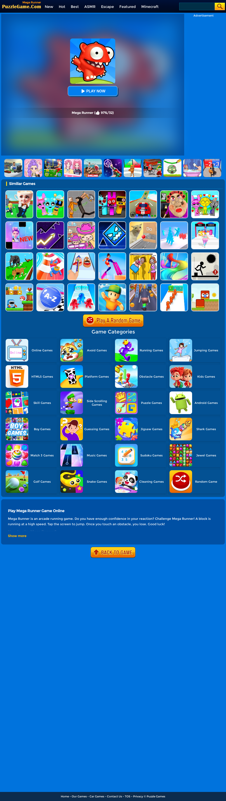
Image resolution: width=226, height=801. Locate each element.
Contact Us (114, 796)
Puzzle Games (156, 796)
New (49, 7)
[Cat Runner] (143, 285)
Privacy (138, 796)
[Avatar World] (81, 223)
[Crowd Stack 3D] (174, 285)
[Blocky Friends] (205, 285)
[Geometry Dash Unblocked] (112, 223)
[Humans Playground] (81, 192)
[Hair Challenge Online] (174, 254)
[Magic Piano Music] (19, 223)
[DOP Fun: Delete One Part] (143, 254)
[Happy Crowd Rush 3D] (50, 254)
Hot (62, 7)
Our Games (79, 796)
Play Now (92, 91)
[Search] (196, 6)
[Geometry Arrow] (50, 223)
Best (75, 7)
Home (65, 796)
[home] (21, 6)
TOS (127, 796)
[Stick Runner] (205, 254)
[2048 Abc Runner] (50, 285)
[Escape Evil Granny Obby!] (174, 192)
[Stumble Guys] (112, 285)
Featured (127, 7)
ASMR (90, 7)
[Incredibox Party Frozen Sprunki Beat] (50, 192)
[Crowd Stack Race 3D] (174, 223)
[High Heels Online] (112, 254)
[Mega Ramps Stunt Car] (143, 192)
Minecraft (150, 7)
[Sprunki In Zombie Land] (112, 192)
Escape (107, 7)
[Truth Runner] (205, 223)
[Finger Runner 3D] (81, 254)
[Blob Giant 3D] (81, 285)
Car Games (96, 796)
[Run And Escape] (19, 285)
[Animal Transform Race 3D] (19, 254)
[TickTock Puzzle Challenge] (143, 223)
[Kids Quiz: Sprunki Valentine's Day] (205, 192)
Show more (17, 536)
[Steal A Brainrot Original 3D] (19, 192)
